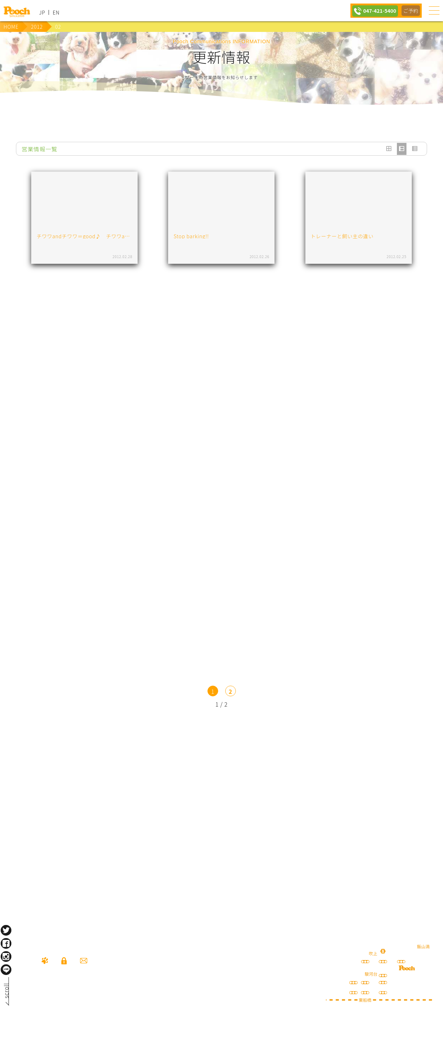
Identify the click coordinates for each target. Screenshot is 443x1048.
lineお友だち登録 (221, 781)
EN (56, 12)
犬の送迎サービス (84, 781)
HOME (11, 26)
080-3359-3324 (87, 1000)
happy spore (84, 822)
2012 (37, 26)
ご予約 (410, 10)
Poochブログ (358, 781)
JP (42, 12)
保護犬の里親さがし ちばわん (221, 822)
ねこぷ (358, 822)
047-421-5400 (377, 10)
